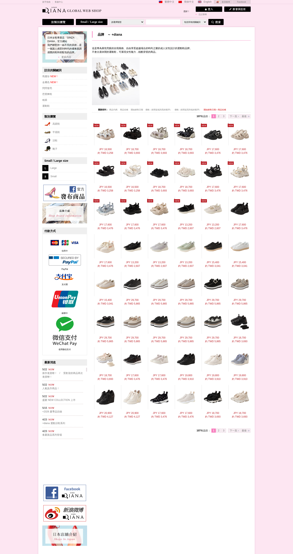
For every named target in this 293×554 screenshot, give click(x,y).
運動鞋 (46, 105)
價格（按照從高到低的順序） (188, 110)
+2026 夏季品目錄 (52, 411)
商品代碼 (113, 110)
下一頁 (233, 116)
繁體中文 (169, 1)
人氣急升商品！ (50, 388)
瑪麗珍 (49, 76)
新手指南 (46, 2)
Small (53, 176)
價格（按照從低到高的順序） (159, 110)
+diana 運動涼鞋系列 (53, 423)
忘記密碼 (203, 14)
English (208, 1)
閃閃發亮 (47, 88)
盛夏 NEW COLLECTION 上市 (58, 400)
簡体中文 (189, 1)
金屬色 (49, 82)
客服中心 (59, 2)
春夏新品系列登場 (52, 434)
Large (53, 168)
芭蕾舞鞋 (47, 94)
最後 (244, 116)
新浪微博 (226, 2)
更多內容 (66, 57)
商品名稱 (124, 110)
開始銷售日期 (137, 110)
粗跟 (44, 100)
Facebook (241, 2)
